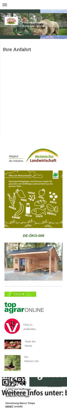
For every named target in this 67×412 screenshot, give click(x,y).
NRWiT (9, 406)
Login (58, 382)
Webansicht (55, 385)
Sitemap (10, 385)
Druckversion (15, 382)
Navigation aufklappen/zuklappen (33, 4)
